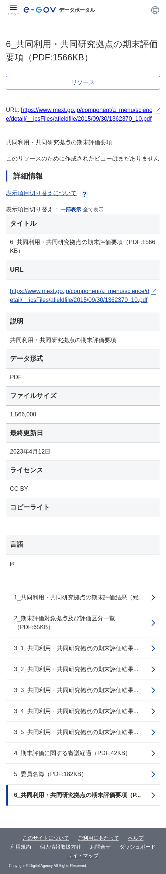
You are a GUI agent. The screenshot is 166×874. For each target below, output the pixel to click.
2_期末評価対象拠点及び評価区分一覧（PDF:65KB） (64, 622)
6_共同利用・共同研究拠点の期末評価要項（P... (77, 795)
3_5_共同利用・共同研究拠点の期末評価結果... (76, 732)
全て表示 (93, 209)
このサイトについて (46, 838)
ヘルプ (135, 838)
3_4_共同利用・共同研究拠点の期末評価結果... (76, 711)
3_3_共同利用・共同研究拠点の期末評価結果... (76, 690)
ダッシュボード (138, 847)
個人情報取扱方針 (60, 847)
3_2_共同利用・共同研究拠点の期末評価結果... (76, 669)
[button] (155, 10)
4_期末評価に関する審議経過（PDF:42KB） (72, 753)
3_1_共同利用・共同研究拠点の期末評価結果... (76, 648)
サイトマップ (83, 856)
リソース (83, 82)
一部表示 (70, 209)
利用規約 (20, 847)
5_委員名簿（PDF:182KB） (50, 774)
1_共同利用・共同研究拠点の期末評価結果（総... (78, 597)
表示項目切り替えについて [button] (47, 193)
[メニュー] (13, 10)
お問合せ (100, 847)
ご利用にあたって (98, 838)
